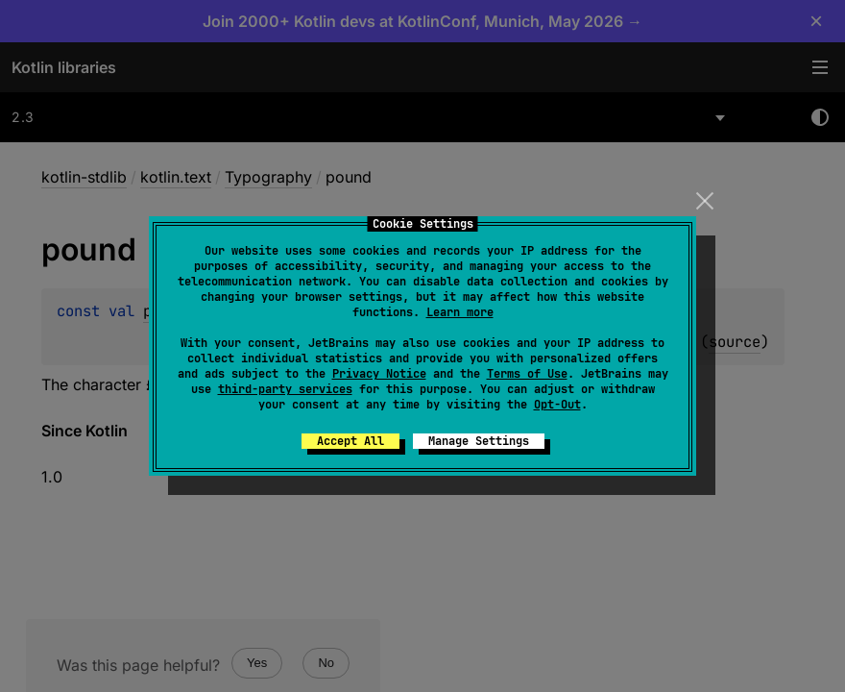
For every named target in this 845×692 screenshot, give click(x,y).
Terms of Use (527, 374)
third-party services (285, 389)
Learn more (460, 312)
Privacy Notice (379, 374)
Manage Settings (478, 441)
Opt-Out (557, 404)
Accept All (350, 441)
